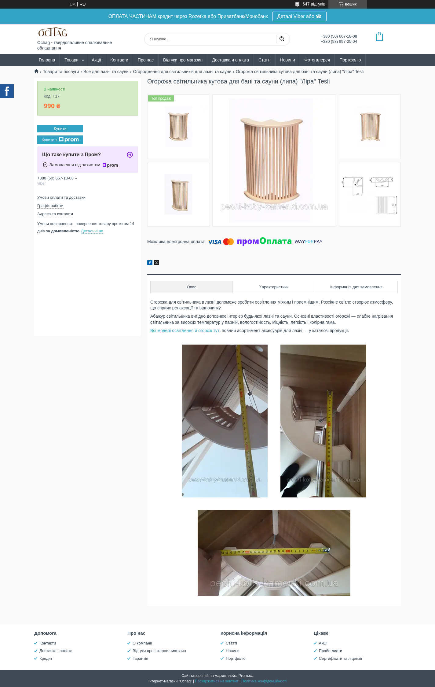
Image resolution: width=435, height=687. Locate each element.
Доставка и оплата (230, 59)
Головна (47, 59)
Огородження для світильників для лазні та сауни (182, 71)
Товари (71, 59)
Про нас (146, 59)
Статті (264, 59)
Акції (96, 59)
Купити (60, 128)
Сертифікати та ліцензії (340, 658)
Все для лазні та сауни (106, 71)
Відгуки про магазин (183, 59)
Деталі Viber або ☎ (299, 16)
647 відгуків (313, 4)
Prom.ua (246, 675)
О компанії (142, 643)
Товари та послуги (61, 71)
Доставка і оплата (55, 650)
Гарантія (140, 658)
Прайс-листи (330, 650)
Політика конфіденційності (264, 681)
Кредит (46, 658)
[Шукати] (281, 39)
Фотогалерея (317, 59)
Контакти (119, 59)
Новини (287, 59)
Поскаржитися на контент (216, 681)
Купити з (60, 139)
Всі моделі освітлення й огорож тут (184, 330)
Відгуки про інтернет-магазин (159, 650)
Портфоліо (350, 59)
